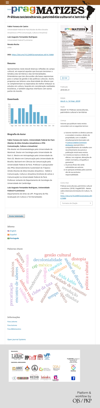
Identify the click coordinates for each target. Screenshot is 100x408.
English (13, 231)
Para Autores (12, 325)
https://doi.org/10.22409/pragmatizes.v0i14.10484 (33, 54)
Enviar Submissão (16, 216)
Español (13, 234)
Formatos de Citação (69, 203)
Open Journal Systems (16, 339)
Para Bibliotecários (14, 329)
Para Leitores (12, 321)
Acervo (17, 9)
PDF (65, 78)
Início (9, 9)
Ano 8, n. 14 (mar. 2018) (31, 9)
